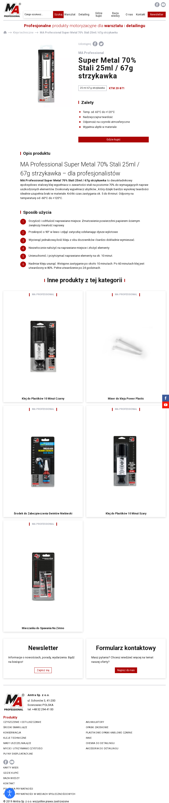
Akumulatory (95, 722)
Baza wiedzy (116, 14)
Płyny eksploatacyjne (18, 753)
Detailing (86, 14)
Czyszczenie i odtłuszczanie (22, 722)
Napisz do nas (126, 670)
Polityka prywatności (18, 788)
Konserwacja (12, 732)
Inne (89, 738)
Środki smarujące (15, 727)
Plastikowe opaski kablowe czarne (109, 732)
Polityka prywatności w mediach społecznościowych (39, 794)
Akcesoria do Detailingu (102, 748)
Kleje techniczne (14, 738)
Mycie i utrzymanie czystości (22, 748)
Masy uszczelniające (17, 743)
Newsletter (156, 14)
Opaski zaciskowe (97, 727)
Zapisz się (43, 670)
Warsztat (72, 14)
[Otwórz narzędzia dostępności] (9, 793)
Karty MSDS (10, 767)
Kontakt (140, 14)
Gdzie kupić (100, 14)
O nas (129, 14)
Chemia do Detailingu (100, 743)
